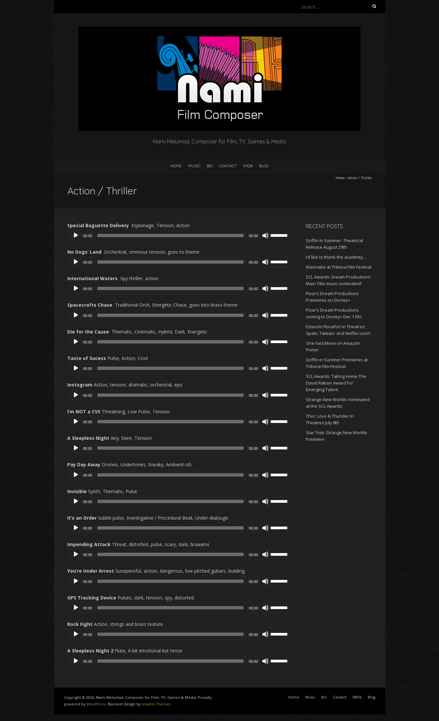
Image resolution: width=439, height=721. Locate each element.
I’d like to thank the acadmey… (336, 257)
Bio (210, 165)
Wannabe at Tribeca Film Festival (338, 267)
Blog (264, 165)
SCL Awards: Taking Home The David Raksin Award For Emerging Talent (336, 382)
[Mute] (265, 235)
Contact (228, 165)
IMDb (247, 165)
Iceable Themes (156, 703)
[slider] (170, 235)
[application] (180, 235)
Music (194, 165)
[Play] (76, 235)
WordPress (96, 703)
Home (176, 165)
